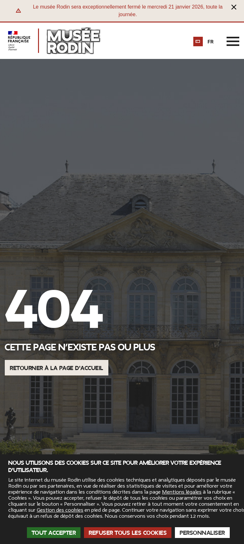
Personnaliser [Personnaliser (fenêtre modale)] (202, 533)
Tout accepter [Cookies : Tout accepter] (54, 533)
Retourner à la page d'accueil (56, 368)
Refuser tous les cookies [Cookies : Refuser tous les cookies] (128, 533)
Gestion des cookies (60, 510)
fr (211, 41)
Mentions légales (182, 492)
